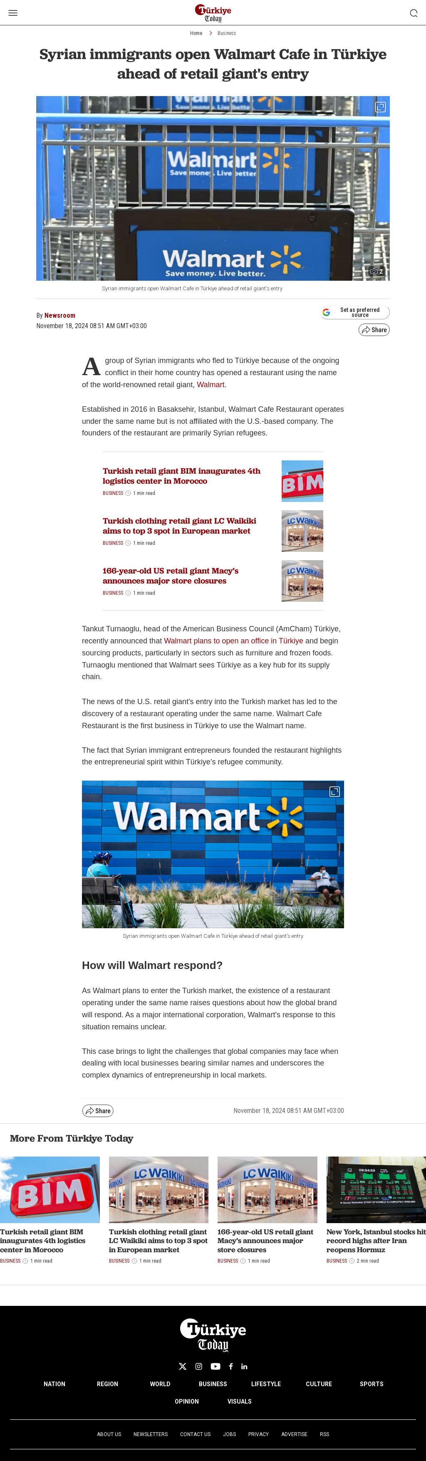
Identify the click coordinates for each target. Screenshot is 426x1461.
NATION (54, 1384)
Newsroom (60, 315)
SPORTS (372, 1384)
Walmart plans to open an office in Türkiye (233, 641)
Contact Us (195, 1434)
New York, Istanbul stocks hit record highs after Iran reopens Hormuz (376, 1240)
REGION (107, 1384)
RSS (324, 1434)
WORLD (160, 1384)
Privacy (258, 1434)
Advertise (294, 1434)
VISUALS (240, 1401)
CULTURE (319, 1384)
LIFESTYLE (266, 1384)
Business (227, 33)
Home (196, 33)
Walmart (210, 385)
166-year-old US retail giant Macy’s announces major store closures (170, 576)
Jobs (229, 1434)
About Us (109, 1434)
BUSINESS (213, 1384)
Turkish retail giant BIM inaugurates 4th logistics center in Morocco (181, 476)
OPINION (187, 1401)
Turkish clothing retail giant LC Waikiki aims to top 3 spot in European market (179, 526)
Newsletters (151, 1434)
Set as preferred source (351, 312)
